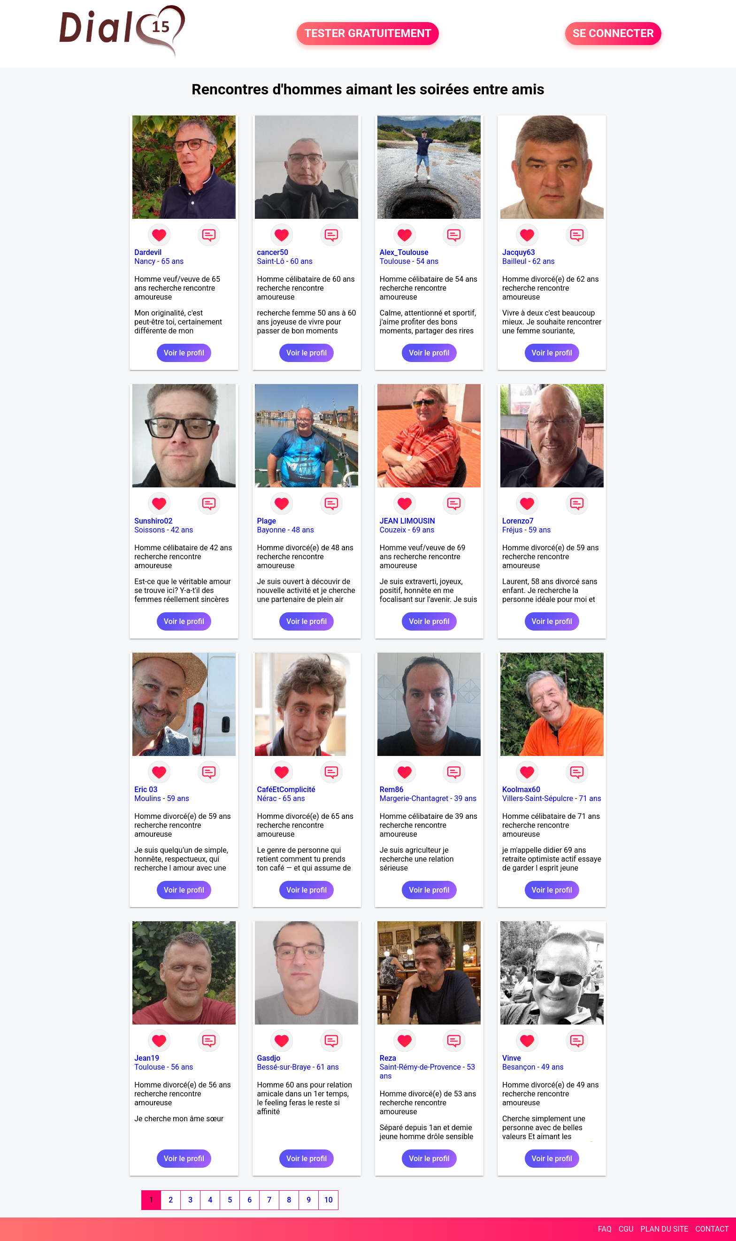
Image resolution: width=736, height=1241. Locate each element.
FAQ (605, 1229)
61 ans (327, 1067)
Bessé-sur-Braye (284, 1067)
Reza (388, 1058)
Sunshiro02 (153, 520)
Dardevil (147, 252)
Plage (266, 520)
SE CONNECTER (613, 33)
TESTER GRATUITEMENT (367, 33)
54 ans (427, 261)
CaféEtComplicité (286, 789)
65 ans (172, 261)
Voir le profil (184, 352)
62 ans (543, 261)
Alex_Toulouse (404, 252)
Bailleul (514, 261)
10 (328, 1199)
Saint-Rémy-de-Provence (420, 1067)
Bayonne (271, 529)
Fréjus (512, 529)
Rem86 (392, 789)
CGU (626, 1229)
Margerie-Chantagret (414, 798)
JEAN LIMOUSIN (407, 520)
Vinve (511, 1058)
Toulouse (395, 261)
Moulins (147, 798)
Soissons (149, 529)
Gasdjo (269, 1058)
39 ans (465, 798)
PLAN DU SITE (665, 1229)
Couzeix (393, 529)
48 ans (302, 529)
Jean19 (146, 1058)
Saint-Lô (270, 261)
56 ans (182, 1067)
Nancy (144, 261)
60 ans (301, 261)
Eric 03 (145, 789)
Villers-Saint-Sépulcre (537, 798)
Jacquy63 (518, 252)
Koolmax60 (521, 789)
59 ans (540, 529)
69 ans (423, 529)
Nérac (267, 798)
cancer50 (273, 252)
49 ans (552, 1067)
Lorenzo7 (518, 520)
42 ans (182, 529)
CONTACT (712, 1229)
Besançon (519, 1067)
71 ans (590, 798)
